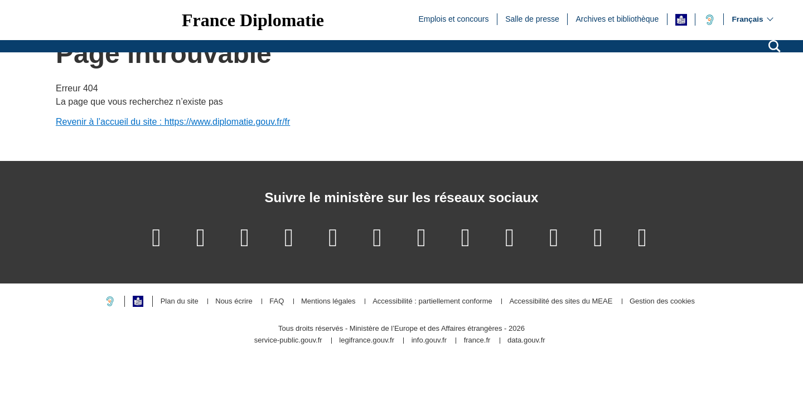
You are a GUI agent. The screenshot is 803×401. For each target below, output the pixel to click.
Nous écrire (233, 302)
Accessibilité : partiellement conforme (432, 302)
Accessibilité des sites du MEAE (560, 302)
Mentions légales (328, 302)
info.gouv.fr (429, 341)
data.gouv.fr (526, 341)
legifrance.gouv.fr (366, 341)
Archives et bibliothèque (617, 18)
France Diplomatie (253, 20)
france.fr (477, 341)
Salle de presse (532, 18)
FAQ (276, 302)
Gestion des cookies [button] (662, 302)
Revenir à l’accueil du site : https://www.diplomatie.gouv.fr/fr (173, 121)
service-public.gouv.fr (288, 341)
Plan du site (180, 302)
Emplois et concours (453, 18)
